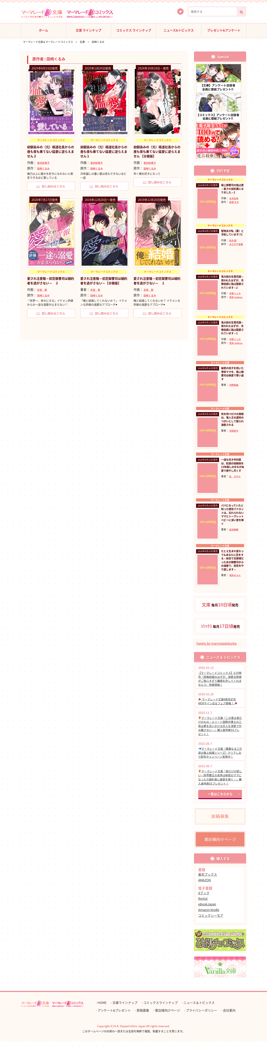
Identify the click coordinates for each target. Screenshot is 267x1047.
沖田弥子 (234, 438)
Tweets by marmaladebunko (216, 649)
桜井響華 (234, 538)
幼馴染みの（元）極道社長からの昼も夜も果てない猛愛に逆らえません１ (103, 152)
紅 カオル (235, 484)
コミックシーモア (210, 921)
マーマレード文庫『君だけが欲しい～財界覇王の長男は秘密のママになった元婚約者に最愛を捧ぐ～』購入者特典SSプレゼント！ (220, 783)
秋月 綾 (233, 245)
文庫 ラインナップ (88, 30)
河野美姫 (234, 392)
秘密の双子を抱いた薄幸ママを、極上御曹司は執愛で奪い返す (231, 378)
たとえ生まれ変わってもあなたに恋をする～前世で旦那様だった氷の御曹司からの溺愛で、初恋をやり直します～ (232, 569)
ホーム (43, 30)
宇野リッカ (235, 299)
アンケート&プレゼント (114, 1016)
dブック (203, 898)
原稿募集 (143, 1016)
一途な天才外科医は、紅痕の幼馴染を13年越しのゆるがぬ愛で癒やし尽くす (231, 471)
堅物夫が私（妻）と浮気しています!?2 (231, 235)
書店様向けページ (167, 1016)
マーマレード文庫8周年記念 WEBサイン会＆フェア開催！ (217, 707)
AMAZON (204, 885)
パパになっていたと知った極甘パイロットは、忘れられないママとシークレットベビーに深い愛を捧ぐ (231, 521)
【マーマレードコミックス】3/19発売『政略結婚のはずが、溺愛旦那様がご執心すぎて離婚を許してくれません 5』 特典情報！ (220, 684)
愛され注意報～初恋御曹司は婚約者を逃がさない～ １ (157, 281)
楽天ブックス (207, 880)
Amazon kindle (208, 915)
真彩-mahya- (228, 306)
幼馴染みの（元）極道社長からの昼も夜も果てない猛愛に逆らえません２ (50, 152)
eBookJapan (207, 910)
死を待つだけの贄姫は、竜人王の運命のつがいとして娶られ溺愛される (231, 424)
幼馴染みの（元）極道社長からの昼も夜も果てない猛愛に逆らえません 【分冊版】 (157, 152)
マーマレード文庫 (220, 365)
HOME (102, 1008)
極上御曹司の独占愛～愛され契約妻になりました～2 (231, 191)
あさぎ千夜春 (228, 253)
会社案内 (229, 1016)
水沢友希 (234, 202)
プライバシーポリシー (201, 1016)
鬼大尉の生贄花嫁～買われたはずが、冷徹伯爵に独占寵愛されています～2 (231, 285)
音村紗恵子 (44, 163)
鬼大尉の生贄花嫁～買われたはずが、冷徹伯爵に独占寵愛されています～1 (231, 332)
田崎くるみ (44, 168)
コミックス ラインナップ (133, 30)
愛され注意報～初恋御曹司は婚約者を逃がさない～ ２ (50, 281)
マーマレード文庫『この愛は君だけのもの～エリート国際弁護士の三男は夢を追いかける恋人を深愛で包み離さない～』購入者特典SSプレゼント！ (220, 731)
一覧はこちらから (220, 799)
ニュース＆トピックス (199, 1008)
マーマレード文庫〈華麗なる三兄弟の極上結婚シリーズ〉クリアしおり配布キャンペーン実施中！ (220, 758)
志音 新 (42, 290)
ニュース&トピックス (179, 30)
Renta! (203, 904)
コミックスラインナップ (160, 1008)
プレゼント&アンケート (224, 30)
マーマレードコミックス (51, 141)
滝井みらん (235, 588)
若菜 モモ (234, 206)
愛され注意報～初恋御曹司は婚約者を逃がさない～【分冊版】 (103, 283)
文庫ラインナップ (124, 1008)
